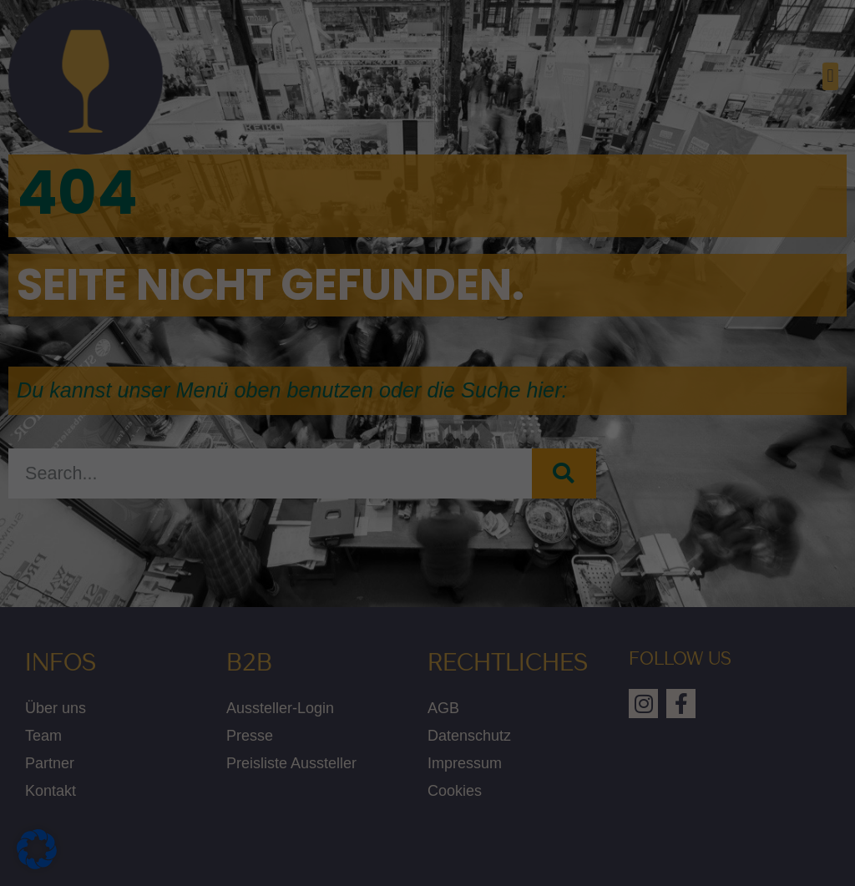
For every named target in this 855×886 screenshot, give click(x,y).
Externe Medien (500, 350)
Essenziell (485, 64)
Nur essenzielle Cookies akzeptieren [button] (427, 541)
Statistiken (487, 148)
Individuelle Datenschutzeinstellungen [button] (428, 590)
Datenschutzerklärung (184, 335)
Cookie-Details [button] (428, 630)
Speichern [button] (588, 492)
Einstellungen (246, 352)
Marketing (484, 249)
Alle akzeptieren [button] (267, 492)
